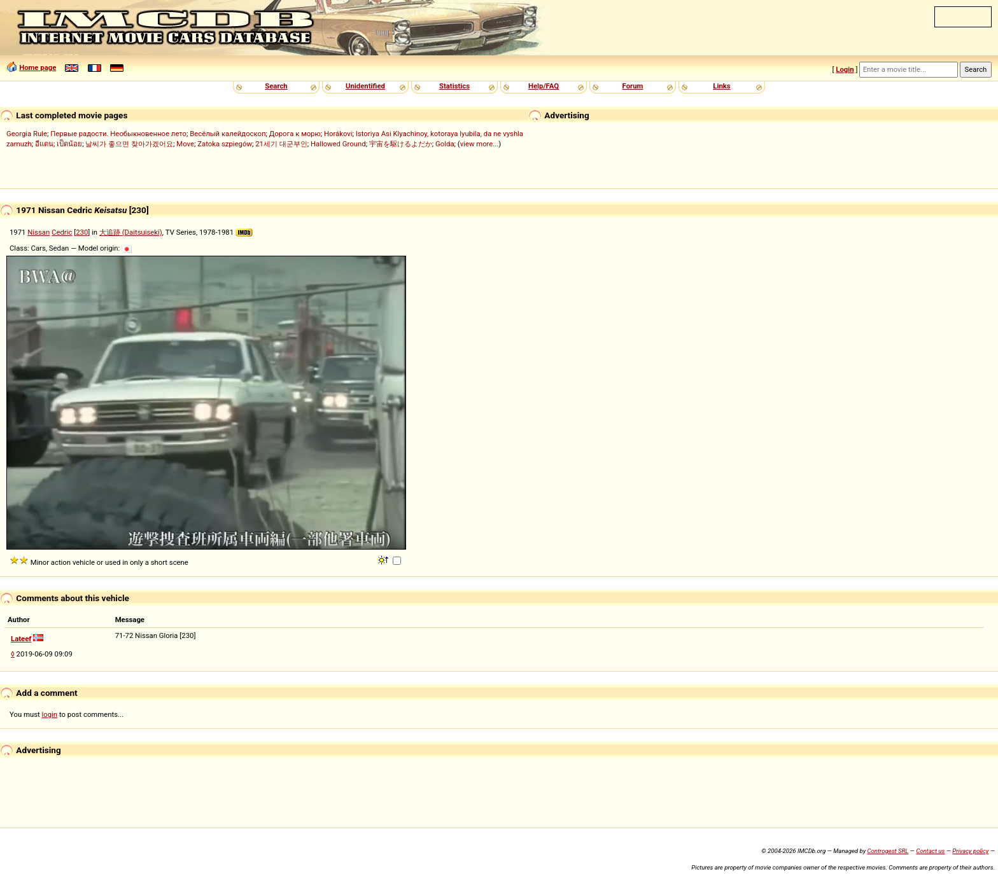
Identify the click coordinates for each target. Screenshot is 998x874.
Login (845, 69)
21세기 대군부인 (281, 143)
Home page (37, 67)
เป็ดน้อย (69, 143)
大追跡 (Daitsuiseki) (130, 232)
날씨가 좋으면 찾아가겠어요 (129, 143)
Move (185, 143)
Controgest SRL (887, 850)
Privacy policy (970, 850)
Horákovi (338, 133)
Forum (632, 85)
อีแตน (44, 143)
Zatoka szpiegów (224, 143)
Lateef (21, 638)
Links (721, 85)
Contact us (930, 850)
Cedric (62, 232)
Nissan (38, 232)
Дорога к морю (295, 133)
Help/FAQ (543, 85)
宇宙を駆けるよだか (400, 143)
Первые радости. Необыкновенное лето (118, 133)
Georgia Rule (26, 133)
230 (82, 232)
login (50, 714)
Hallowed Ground (338, 143)
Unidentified (365, 85)
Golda (444, 143)
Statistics (454, 85)
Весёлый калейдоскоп (227, 133)
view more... (479, 143)
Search (276, 85)
